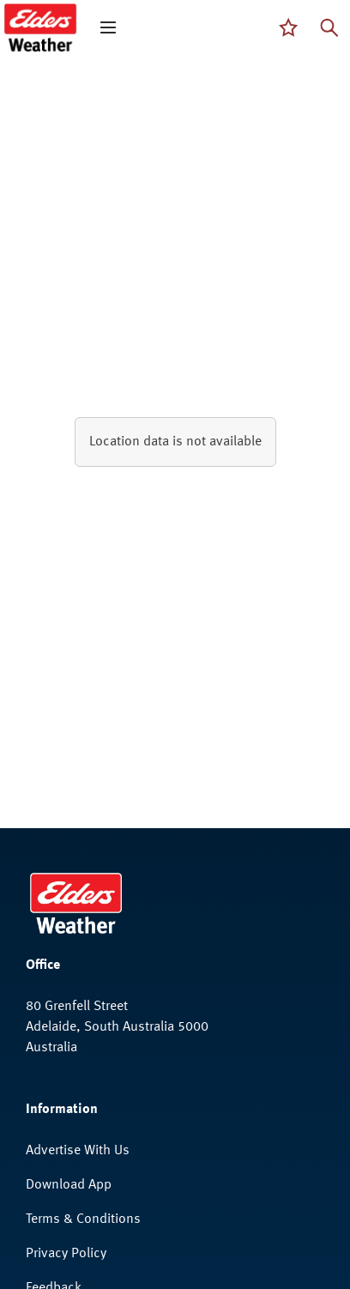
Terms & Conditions (83, 1219)
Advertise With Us (78, 1151)
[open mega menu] (108, 27)
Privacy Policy (66, 1254)
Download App (69, 1185)
